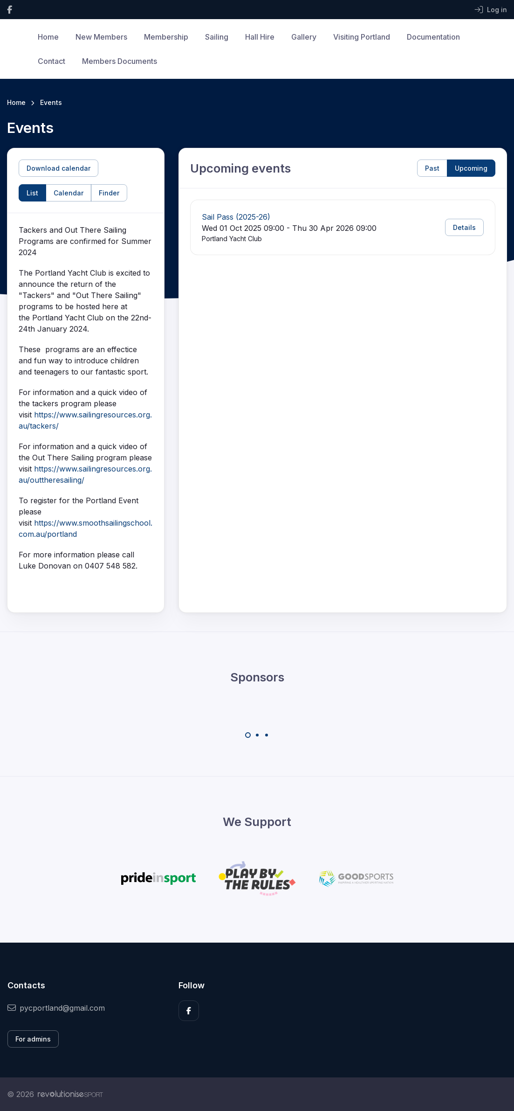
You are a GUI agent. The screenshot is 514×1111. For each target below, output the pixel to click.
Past (432, 168)
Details (464, 227)
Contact (51, 61)
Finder (109, 193)
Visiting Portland (361, 37)
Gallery (303, 37)
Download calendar (58, 168)
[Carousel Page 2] (257, 735)
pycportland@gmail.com (56, 1008)
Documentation (433, 37)
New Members (101, 37)
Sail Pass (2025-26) (236, 217)
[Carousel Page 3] (266, 735)
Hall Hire (259, 37)
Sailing (216, 37)
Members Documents (119, 61)
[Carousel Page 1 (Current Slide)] (248, 735)
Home (48, 37)
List (32, 193)
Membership (166, 37)
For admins (33, 1039)
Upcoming (471, 168)
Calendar (68, 193)
